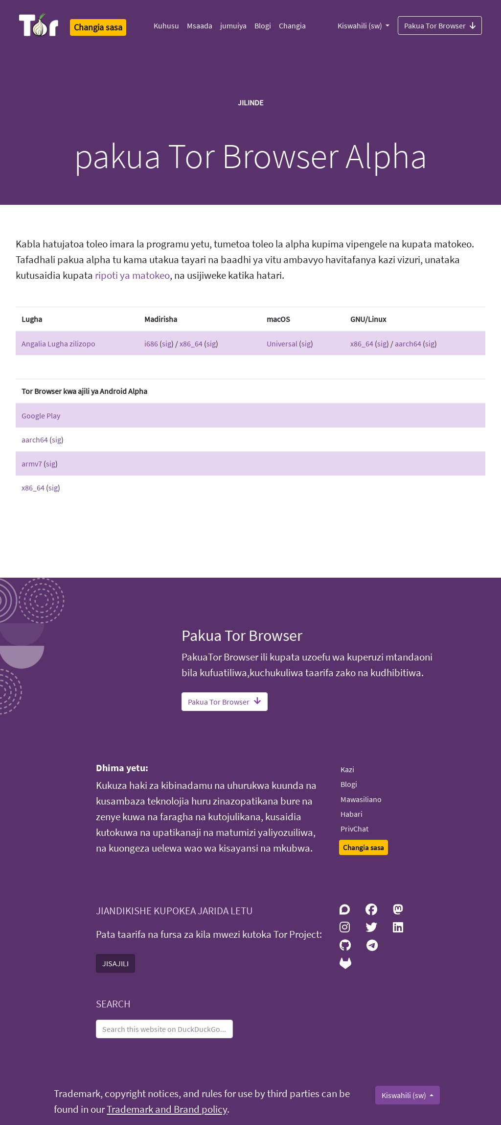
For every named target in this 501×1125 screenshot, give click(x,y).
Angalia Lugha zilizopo (58, 343)
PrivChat (354, 828)
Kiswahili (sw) (361, 25)
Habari (352, 814)
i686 (151, 343)
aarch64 (408, 343)
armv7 (32, 463)
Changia (292, 25)
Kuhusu (166, 25)
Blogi (262, 25)
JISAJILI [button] (115, 963)
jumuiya (233, 25)
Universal (282, 343)
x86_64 (191, 343)
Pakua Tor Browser (440, 25)
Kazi (347, 769)
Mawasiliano (361, 799)
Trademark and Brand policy (167, 1109)
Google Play (41, 415)
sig (166, 343)
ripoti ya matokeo (132, 275)
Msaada (199, 25)
